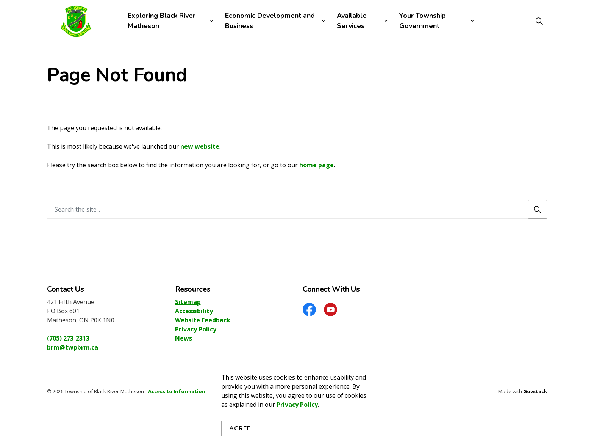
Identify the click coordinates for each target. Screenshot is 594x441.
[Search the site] (297, 209)
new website (199, 146)
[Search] (537, 209)
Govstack (535, 391)
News (183, 338)
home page (316, 165)
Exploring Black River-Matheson (163, 20)
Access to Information (176, 391)
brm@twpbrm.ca (72, 347)
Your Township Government (422, 20)
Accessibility (194, 311)
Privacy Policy (195, 329)
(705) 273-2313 (68, 338)
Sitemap (188, 302)
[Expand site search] (539, 20)
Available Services (352, 20)
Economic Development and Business (270, 20)
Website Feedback (202, 320)
